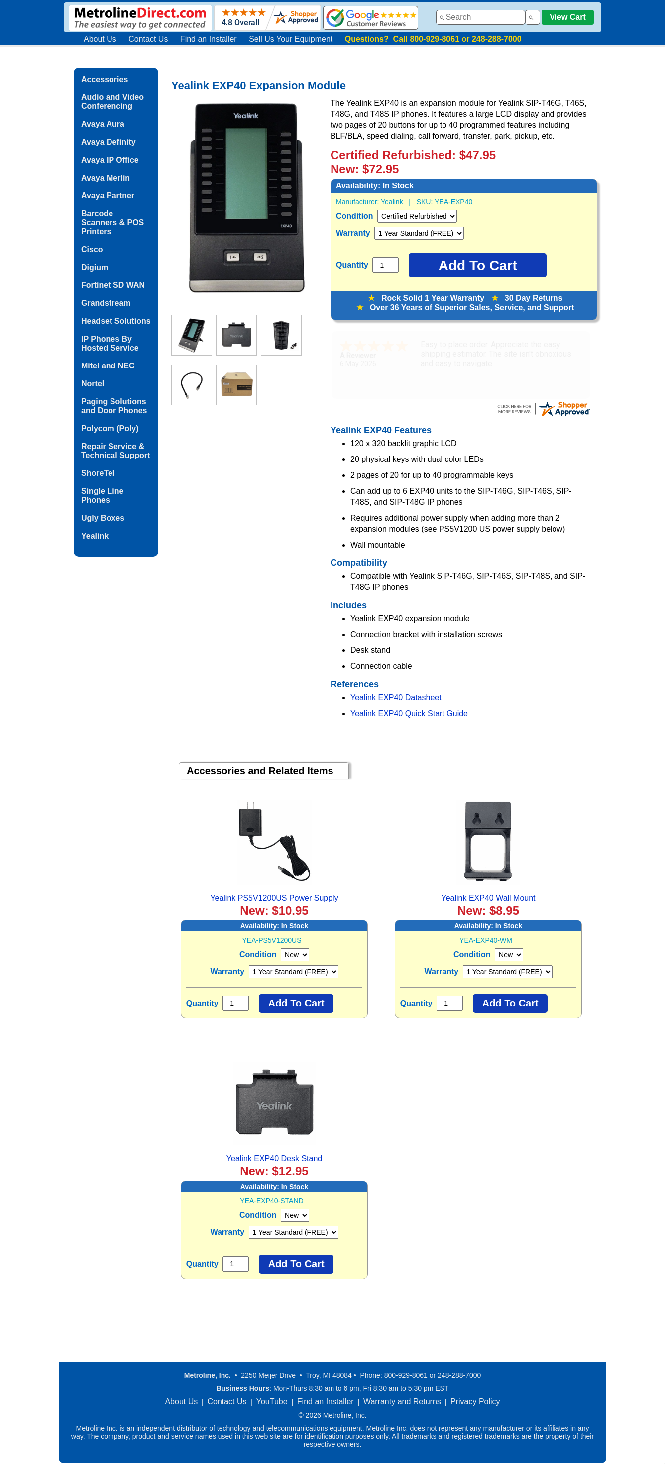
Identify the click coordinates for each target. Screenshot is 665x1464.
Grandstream (106, 303)
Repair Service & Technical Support (115, 450)
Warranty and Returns (402, 1401)
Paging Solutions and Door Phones (114, 406)
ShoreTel (97, 473)
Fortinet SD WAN (113, 285)
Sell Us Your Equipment (290, 39)
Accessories (104, 79)
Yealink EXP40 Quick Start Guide (409, 713)
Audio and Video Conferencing (112, 101)
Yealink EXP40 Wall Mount (488, 898)
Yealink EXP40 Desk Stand (274, 1158)
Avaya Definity (108, 142)
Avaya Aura (102, 124)
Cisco (92, 249)
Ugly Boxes (102, 518)
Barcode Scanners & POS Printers (112, 222)
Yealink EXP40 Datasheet (396, 697)
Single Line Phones (102, 495)
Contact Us (148, 39)
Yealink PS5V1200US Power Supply (274, 898)
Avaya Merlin (105, 178)
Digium (94, 267)
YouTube (272, 1401)
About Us (100, 39)
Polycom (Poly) (110, 428)
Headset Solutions (116, 321)
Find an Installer (208, 39)
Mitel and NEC (108, 366)
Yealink (95, 536)
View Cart (568, 17)
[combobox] (480, 17)
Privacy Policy (475, 1401)
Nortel (92, 383)
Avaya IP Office (110, 160)
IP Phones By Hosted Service (110, 343)
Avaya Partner (107, 195)
